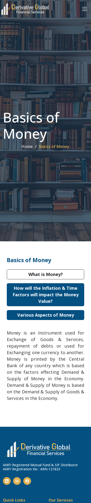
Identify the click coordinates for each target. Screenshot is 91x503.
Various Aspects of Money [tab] (45, 315)
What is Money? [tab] (45, 274)
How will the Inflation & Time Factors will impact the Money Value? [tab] (46, 294)
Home (27, 146)
